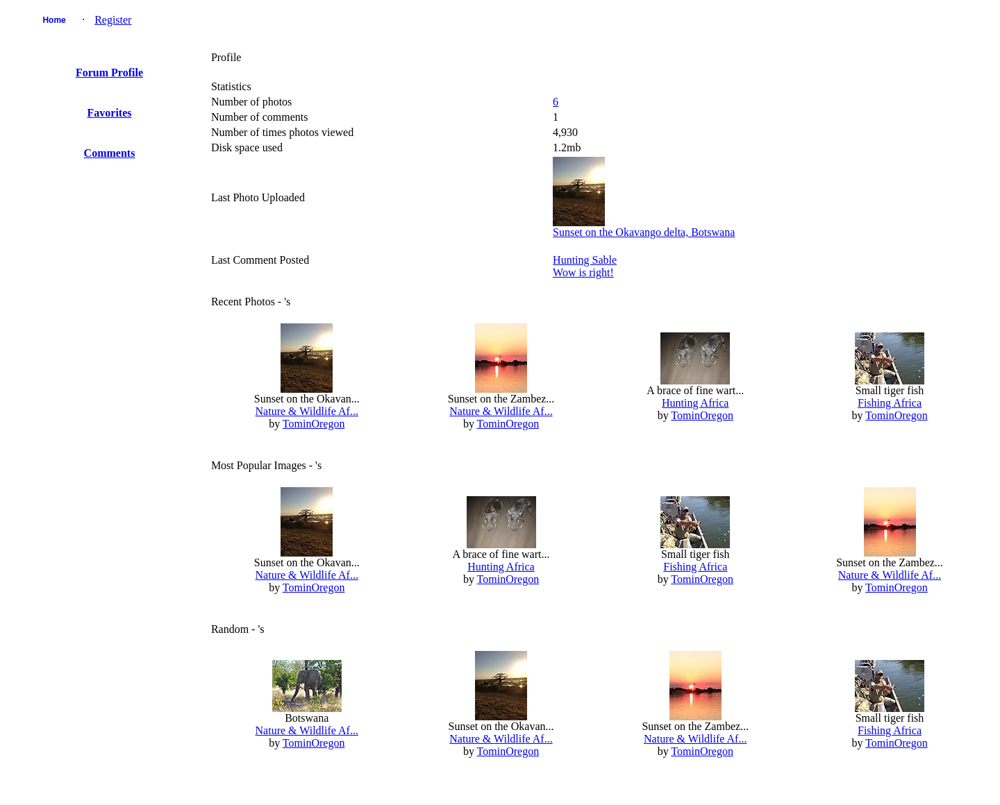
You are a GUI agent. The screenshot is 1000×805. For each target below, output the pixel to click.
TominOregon (314, 424)
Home (53, 20)
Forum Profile (109, 72)
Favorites (110, 113)
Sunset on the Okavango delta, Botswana (644, 232)
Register (112, 20)
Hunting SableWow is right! (585, 266)
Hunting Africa (695, 403)
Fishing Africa (890, 403)
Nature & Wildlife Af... (307, 411)
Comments (109, 153)
